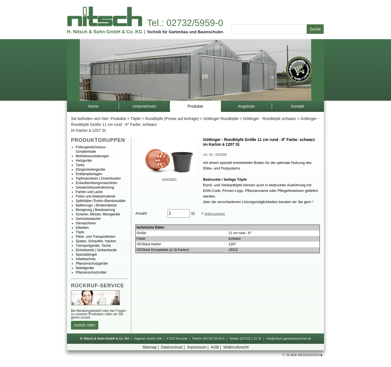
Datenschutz (173, 347)
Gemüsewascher (88, 219)
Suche (315, 29)
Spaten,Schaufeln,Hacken (96, 241)
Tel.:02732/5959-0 (185, 23)
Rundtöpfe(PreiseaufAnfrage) (172, 118)
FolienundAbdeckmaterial (95, 196)
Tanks (80, 165)
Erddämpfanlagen (89, 174)
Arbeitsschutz (86, 259)
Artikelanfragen (214, 213)
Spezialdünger (86, 255)
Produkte (118, 118)
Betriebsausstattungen (92, 156)
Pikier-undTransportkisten (96, 237)
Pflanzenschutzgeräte (92, 263)
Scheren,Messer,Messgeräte (98, 214)
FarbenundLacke (89, 192)
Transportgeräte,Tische (93, 246)
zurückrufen (85, 325)
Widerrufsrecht (236, 347)
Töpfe (135, 118)
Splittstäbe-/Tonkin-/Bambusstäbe (101, 201)
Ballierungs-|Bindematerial (96, 205)
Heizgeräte (84, 161)
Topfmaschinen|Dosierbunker (98, 178)
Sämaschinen (86, 223)
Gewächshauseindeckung (95, 187)
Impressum (198, 347)
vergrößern (169, 179)
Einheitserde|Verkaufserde (96, 250)
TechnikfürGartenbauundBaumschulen (185, 32)
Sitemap (151, 347)
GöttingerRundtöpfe (221, 118)
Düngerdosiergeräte (90, 169)
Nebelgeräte (85, 268)
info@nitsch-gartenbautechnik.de (288, 338)
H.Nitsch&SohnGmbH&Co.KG (104, 31)
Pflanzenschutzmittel (91, 272)
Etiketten (82, 228)
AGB (216, 347)
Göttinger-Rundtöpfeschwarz (269, 118)
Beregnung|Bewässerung (95, 210)
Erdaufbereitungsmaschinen (96, 183)
